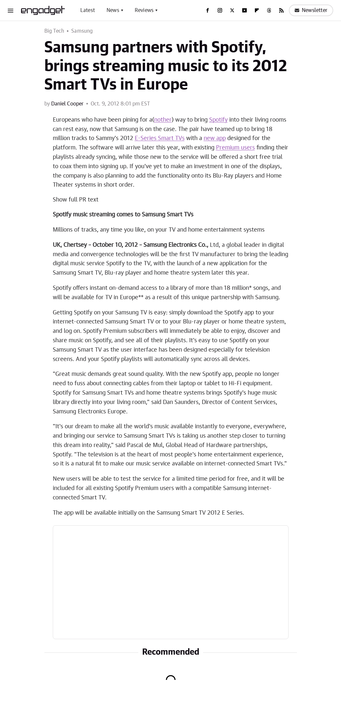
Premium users (235, 148)
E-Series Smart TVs (160, 138)
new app (215, 138)
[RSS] (281, 10)
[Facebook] (207, 10)
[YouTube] (244, 10)
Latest (87, 10)
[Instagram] (220, 10)
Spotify (218, 120)
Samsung (82, 31)
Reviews (144, 10)
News (113, 10)
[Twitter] (232, 10)
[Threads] (269, 10)
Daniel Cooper (67, 103)
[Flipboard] (257, 10)
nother (163, 120)
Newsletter (311, 10)
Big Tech (54, 31)
